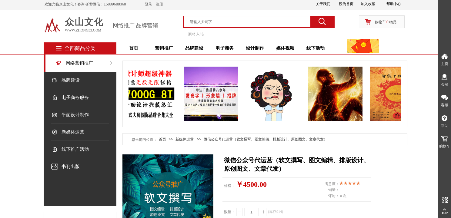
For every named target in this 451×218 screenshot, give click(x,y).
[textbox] (250, 22)
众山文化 (84, 22)
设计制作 (255, 48)
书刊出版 (71, 166)
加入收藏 (368, 4)
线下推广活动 (75, 149)
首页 (133, 48)
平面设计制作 (75, 114)
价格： (229, 185)
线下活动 (315, 48)
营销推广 (164, 48)
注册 (159, 4)
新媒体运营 (73, 132)
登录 (148, 4)
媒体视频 (285, 48)
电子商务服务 (75, 97)
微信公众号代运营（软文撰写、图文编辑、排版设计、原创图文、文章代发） (265, 139)
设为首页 (346, 4)
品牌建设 (194, 48)
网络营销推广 (79, 63)
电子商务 (224, 48)
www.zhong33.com (83, 30)
